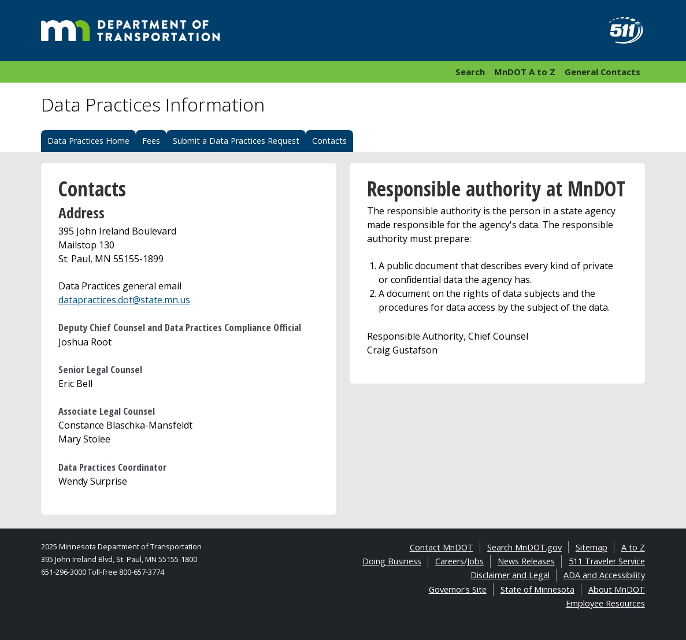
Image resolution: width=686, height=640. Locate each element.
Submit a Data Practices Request (236, 140)
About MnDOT (616, 589)
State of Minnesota (537, 589)
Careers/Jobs (459, 561)
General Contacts (602, 71)
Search (470, 71)
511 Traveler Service (607, 561)
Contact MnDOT (441, 547)
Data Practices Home (88, 140)
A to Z (633, 547)
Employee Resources (605, 603)
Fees (151, 140)
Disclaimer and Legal (510, 575)
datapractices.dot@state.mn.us (124, 299)
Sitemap (591, 547)
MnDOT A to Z (524, 71)
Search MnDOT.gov (524, 547)
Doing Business (391, 561)
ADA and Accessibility (604, 575)
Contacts (329, 140)
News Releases (526, 561)
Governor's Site (458, 589)
